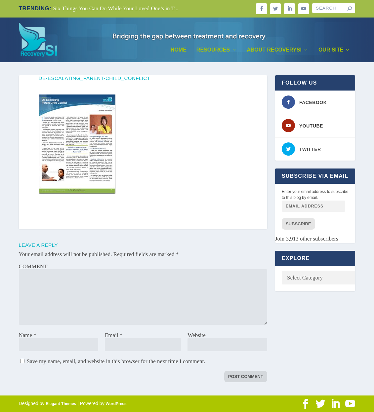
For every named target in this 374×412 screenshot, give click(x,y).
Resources (213, 50)
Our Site (331, 50)
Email (113, 335)
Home (179, 50)
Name (27, 335)
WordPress (116, 403)
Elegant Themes (61, 403)
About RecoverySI (274, 50)
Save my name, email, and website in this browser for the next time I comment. (116, 361)
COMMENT (33, 266)
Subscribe (298, 223)
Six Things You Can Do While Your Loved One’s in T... (116, 8)
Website (196, 335)
